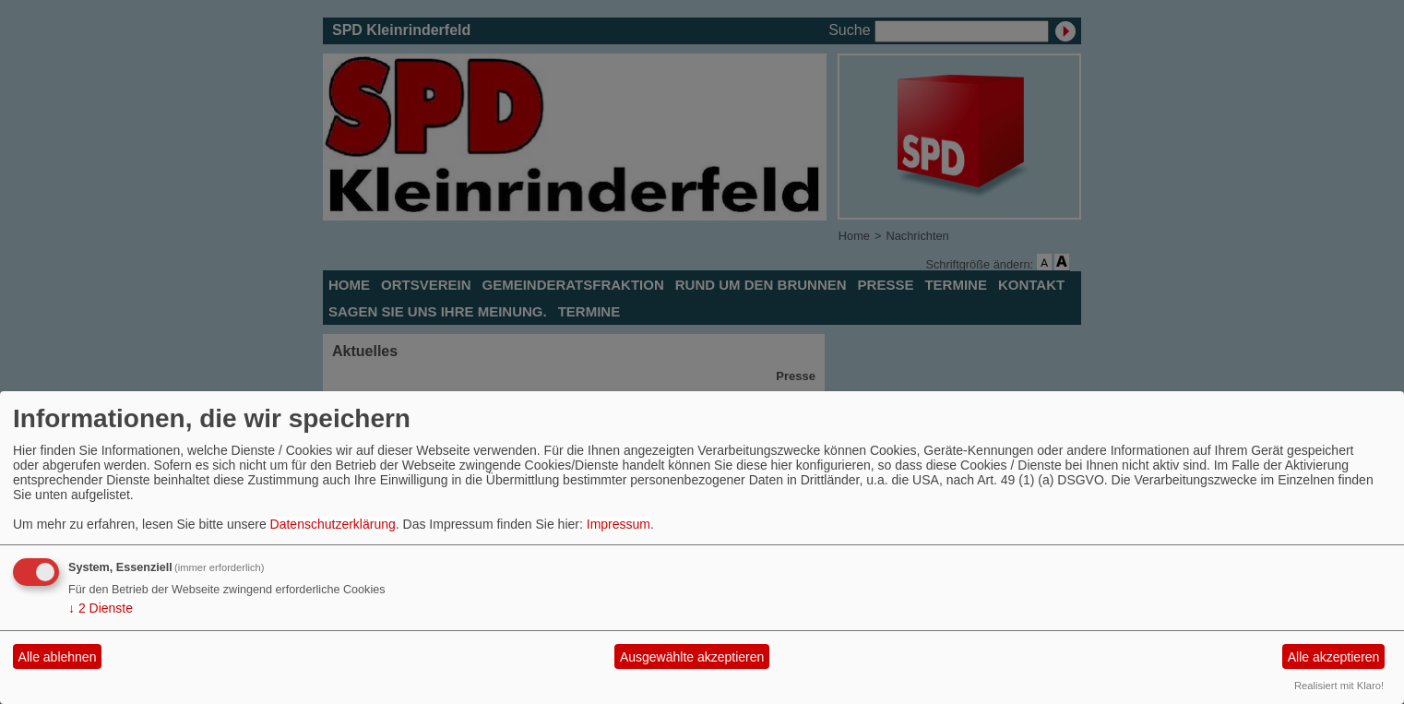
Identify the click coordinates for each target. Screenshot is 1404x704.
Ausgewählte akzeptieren (692, 657)
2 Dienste (100, 608)
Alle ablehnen (57, 657)
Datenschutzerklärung (333, 524)
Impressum (618, 524)
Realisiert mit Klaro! (1339, 685)
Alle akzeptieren (1334, 657)
